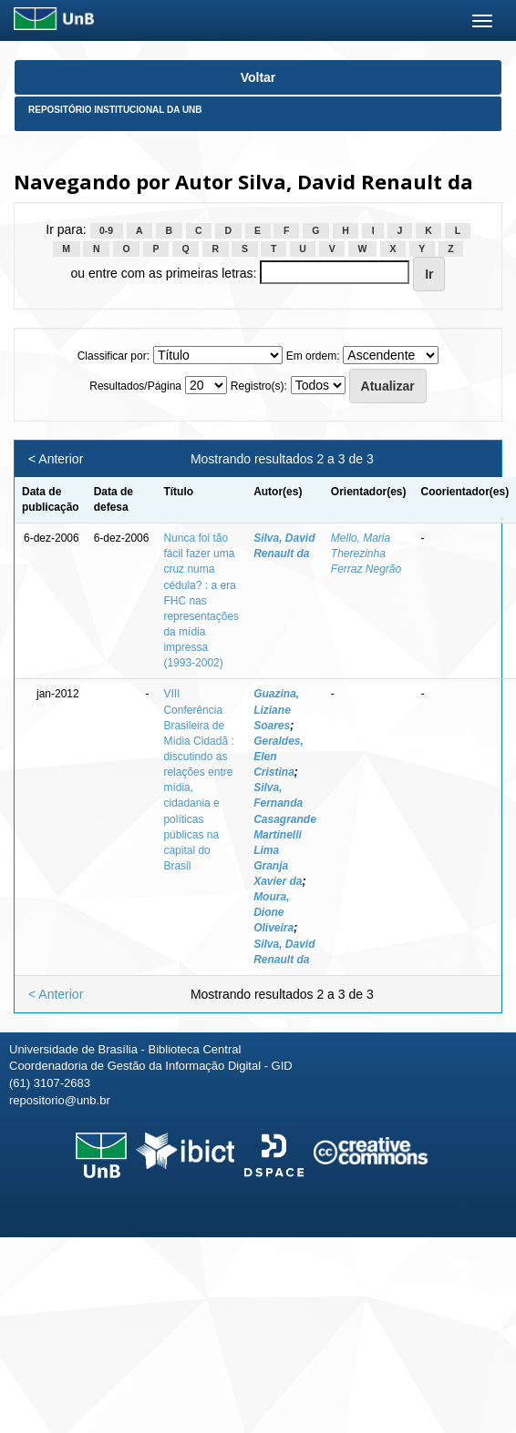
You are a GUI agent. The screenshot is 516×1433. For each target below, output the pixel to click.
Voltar (258, 77)
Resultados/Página (135, 386)
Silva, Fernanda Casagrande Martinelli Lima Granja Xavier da (284, 834)
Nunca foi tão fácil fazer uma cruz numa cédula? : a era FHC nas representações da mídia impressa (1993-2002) (201, 600)
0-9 (106, 230)
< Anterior (55, 459)
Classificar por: (113, 356)
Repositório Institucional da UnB (115, 110)
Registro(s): (259, 386)
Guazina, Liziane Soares (276, 709)
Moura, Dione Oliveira (273, 912)
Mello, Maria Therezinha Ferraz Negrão (366, 553)
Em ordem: (313, 356)
